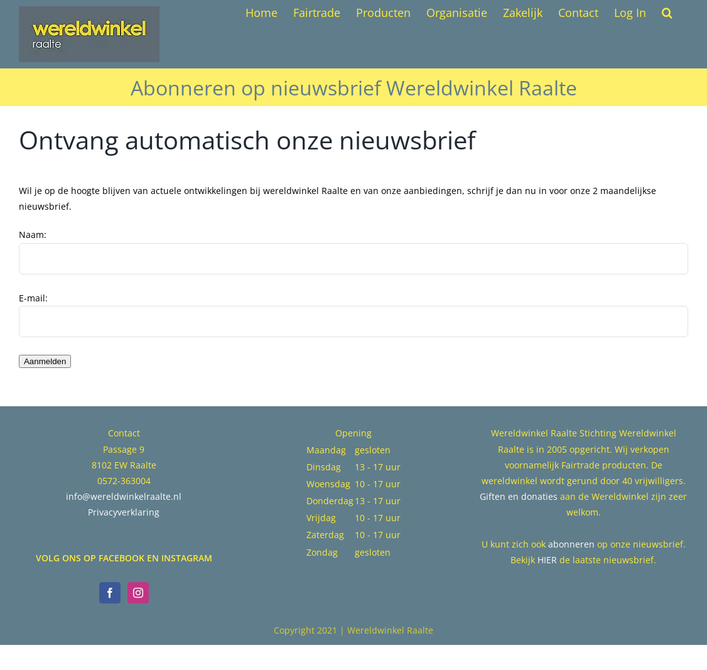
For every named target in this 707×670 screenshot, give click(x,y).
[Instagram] (138, 592)
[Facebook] (110, 592)
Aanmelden (45, 361)
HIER (547, 560)
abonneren (571, 544)
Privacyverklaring (123, 512)
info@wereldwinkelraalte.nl (123, 496)
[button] (667, 12)
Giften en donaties (519, 496)
